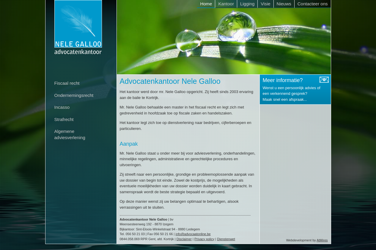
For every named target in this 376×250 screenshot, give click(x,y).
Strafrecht (64, 119)
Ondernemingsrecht (74, 95)
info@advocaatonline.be (192, 234)
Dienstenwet (226, 239)
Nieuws (284, 3)
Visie (265, 3)
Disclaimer (184, 239)
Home (206, 3)
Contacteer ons (313, 3)
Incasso (62, 107)
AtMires (322, 240)
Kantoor (226, 3)
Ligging (247, 3)
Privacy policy (204, 239)
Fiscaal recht (67, 83)
